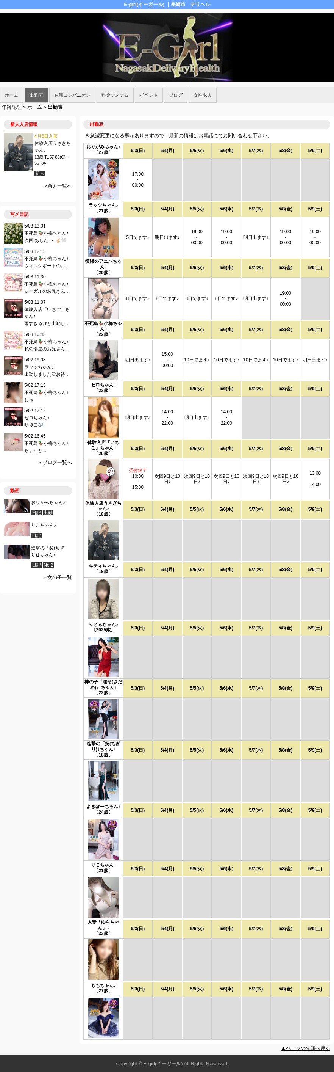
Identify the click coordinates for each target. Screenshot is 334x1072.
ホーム (12, 95)
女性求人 (203, 95)
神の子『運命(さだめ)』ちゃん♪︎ (103, 684)
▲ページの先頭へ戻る (305, 1048)
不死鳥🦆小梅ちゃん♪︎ (103, 326)
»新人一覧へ (58, 186)
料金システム (115, 95)
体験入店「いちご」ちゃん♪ (103, 445)
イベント (149, 95)
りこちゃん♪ (103, 865)
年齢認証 (12, 107)
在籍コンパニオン (72, 95)
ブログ (176, 95)
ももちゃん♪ (103, 985)
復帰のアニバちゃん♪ (103, 264)
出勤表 (36, 95)
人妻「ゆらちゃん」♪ (103, 925)
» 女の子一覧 (57, 577)
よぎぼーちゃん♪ (103, 806)
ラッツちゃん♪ (103, 205)
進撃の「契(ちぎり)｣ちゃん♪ (103, 746)
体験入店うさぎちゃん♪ (103, 506)
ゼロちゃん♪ (103, 385)
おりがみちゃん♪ (103, 146)
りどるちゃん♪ (103, 624)
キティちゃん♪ (103, 566)
